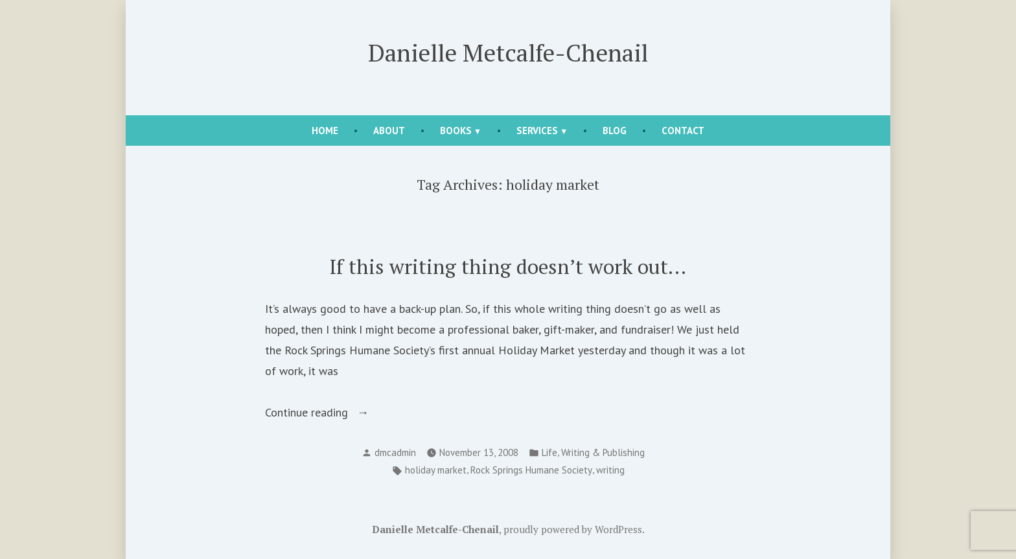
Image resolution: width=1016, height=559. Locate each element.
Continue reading (326, 412)
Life (549, 452)
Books (456, 130)
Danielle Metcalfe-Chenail (508, 52)
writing (610, 470)
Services (537, 130)
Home (325, 130)
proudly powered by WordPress (572, 529)
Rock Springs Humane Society (531, 470)
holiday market (436, 470)
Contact (683, 130)
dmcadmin (395, 452)
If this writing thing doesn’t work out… (508, 266)
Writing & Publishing (603, 452)
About (389, 130)
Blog (615, 130)
